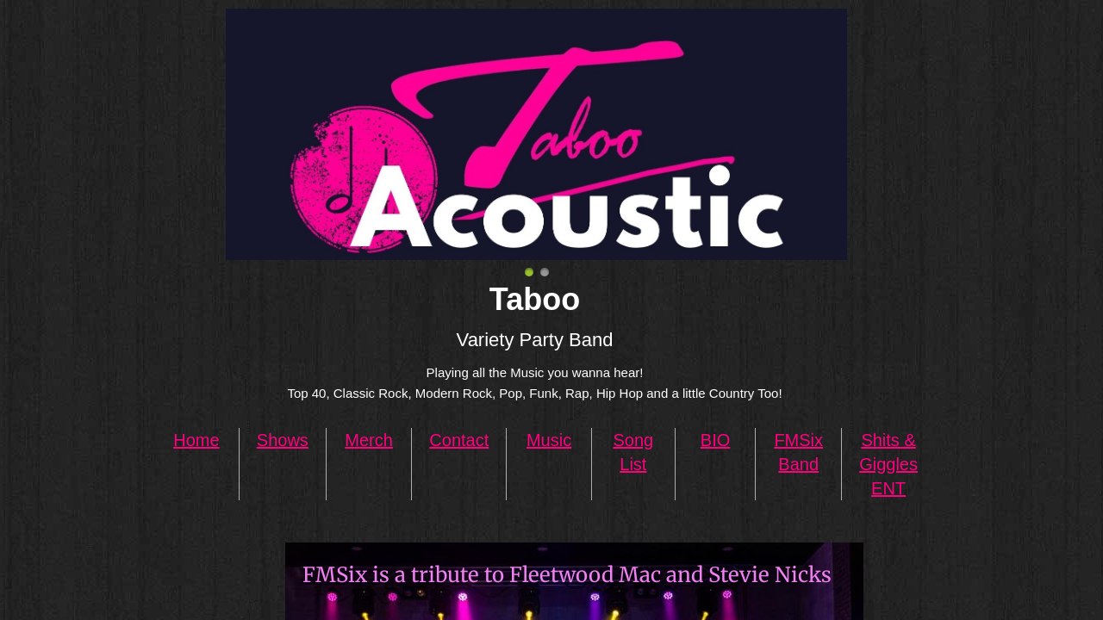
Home (196, 440)
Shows (282, 440)
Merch (369, 440)
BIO (715, 440)
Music (549, 440)
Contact (459, 440)
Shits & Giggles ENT (888, 464)
